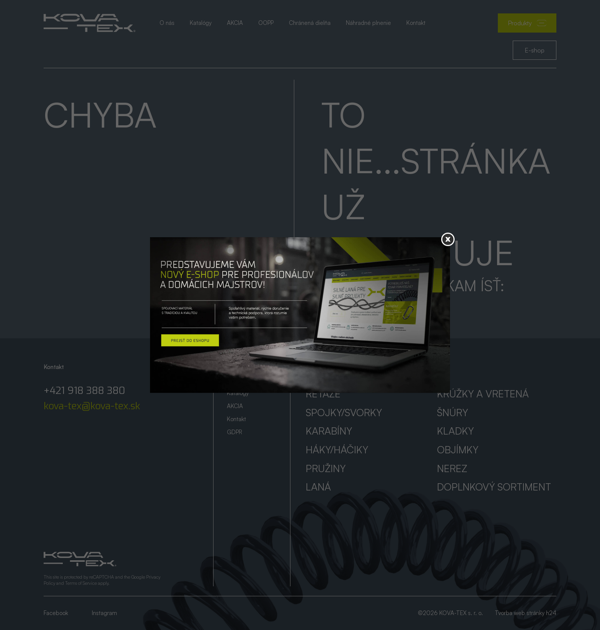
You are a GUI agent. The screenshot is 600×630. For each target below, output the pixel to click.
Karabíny (329, 431)
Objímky (457, 449)
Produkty (527, 23)
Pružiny (326, 468)
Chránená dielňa (310, 22)
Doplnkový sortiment (494, 487)
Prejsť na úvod (358, 305)
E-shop (535, 50)
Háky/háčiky (337, 449)
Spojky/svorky (344, 412)
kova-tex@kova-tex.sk (92, 406)
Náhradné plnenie (368, 22)
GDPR (234, 432)
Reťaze (323, 393)
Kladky (455, 431)
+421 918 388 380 (84, 390)
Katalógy (201, 22)
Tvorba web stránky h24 (525, 613)
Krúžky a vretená (483, 393)
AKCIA (235, 22)
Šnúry (452, 412)
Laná (318, 487)
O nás (167, 22)
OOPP (266, 22)
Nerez (452, 468)
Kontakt (416, 22)
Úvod (233, 367)
